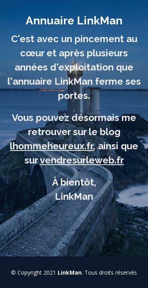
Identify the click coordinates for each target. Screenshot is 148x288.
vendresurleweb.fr (82, 160)
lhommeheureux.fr (51, 146)
